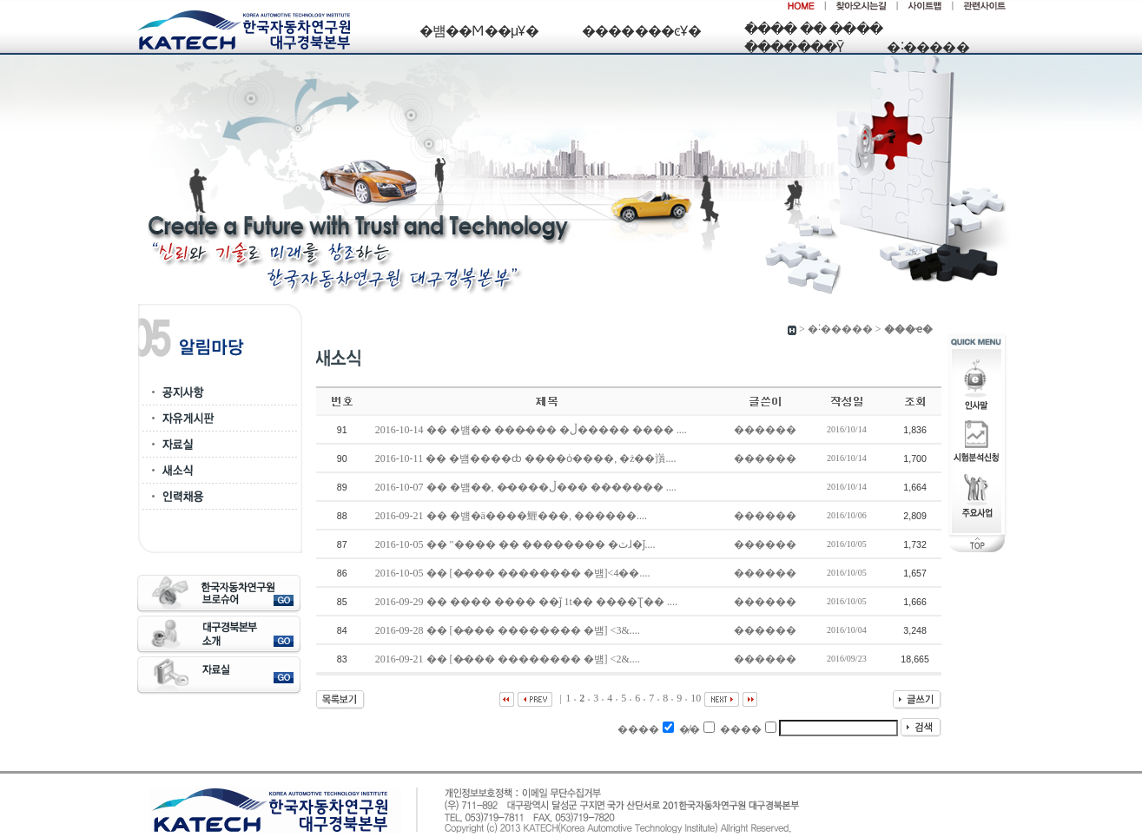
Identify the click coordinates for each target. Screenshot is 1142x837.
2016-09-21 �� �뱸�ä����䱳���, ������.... (512, 516)
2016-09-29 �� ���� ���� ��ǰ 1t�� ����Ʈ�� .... (527, 602)
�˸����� (927, 47)
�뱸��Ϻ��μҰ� (478, 30)
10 (695, 698)
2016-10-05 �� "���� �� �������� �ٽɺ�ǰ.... (516, 544)
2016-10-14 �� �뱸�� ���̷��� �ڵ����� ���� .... (532, 430)
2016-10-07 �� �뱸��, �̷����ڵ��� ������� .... (527, 487)
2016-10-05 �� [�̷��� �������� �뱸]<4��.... (514, 573)
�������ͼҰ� (641, 30)
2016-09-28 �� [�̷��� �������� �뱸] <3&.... (509, 630)
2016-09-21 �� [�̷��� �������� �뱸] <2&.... (509, 659)
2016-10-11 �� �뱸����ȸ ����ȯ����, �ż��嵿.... (527, 458)
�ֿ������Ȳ (794, 47)
